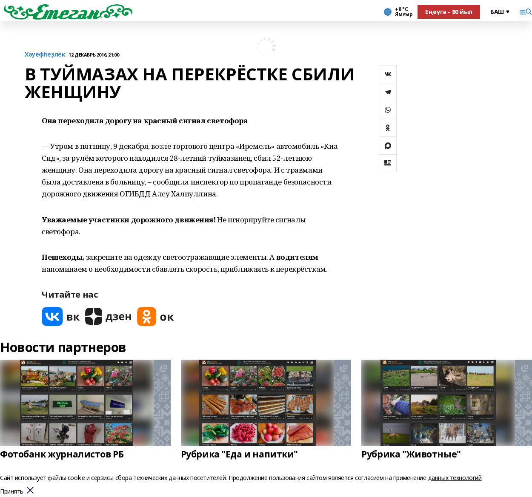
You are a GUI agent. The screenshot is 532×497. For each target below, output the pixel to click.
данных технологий (455, 478)
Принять (11, 491)
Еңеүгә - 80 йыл (448, 12)
